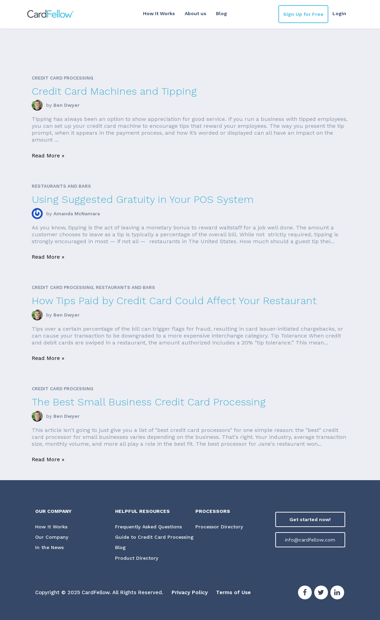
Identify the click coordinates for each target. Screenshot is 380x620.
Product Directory (136, 558)
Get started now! (310, 519)
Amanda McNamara (76, 213)
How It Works (159, 13)
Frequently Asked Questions (148, 526)
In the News (49, 547)
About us (195, 13)
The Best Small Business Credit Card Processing (149, 402)
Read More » (48, 155)
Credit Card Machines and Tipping (114, 91)
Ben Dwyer (66, 105)
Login (339, 13)
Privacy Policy (190, 592)
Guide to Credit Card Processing (154, 537)
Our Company (51, 537)
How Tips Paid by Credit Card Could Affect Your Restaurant (174, 300)
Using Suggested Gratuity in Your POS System (143, 199)
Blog (221, 13)
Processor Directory (219, 526)
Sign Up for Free (303, 14)
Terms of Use (233, 592)
